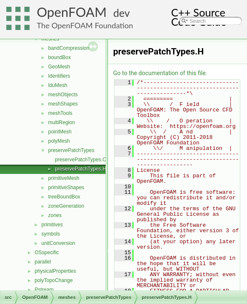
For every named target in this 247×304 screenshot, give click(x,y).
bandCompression (68, 48)
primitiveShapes (66, 187)
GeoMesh (59, 67)
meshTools (60, 113)
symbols (50, 234)
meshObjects (63, 95)
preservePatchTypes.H (80, 169)
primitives (52, 225)
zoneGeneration (66, 206)
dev (121, 13)
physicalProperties (55, 271)
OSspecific (47, 252)
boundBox (59, 57)
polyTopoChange (54, 280)
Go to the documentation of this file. (160, 73)
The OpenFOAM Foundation (85, 25)
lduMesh (57, 85)
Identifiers (59, 76)
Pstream (44, 290)
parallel (43, 262)
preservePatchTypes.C (80, 160)
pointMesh (59, 132)
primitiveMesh (63, 178)
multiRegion (61, 122)
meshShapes (63, 104)
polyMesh (59, 141)
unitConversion (58, 243)
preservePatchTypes (71, 150)
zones (55, 215)
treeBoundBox (64, 197)
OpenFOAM (72, 12)
